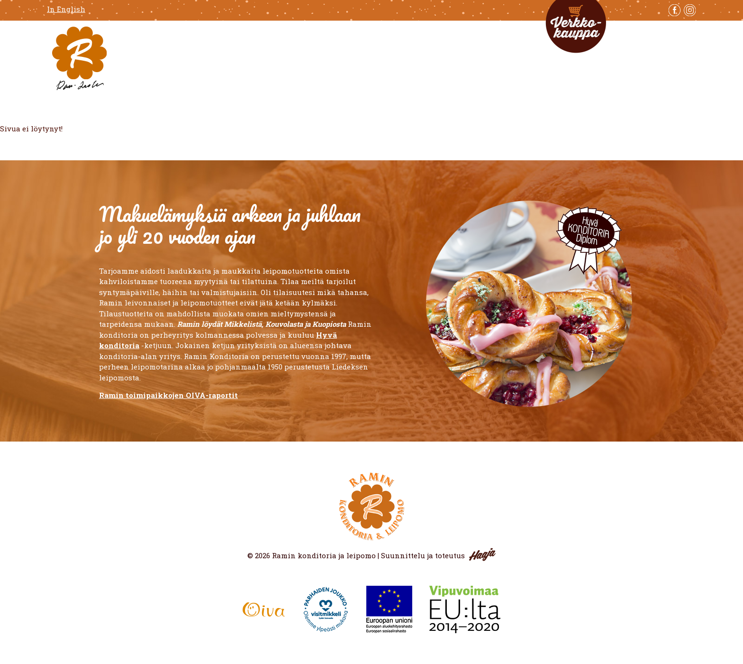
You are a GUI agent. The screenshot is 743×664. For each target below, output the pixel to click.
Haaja (482, 554)
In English (66, 9)
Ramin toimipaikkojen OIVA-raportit (168, 395)
